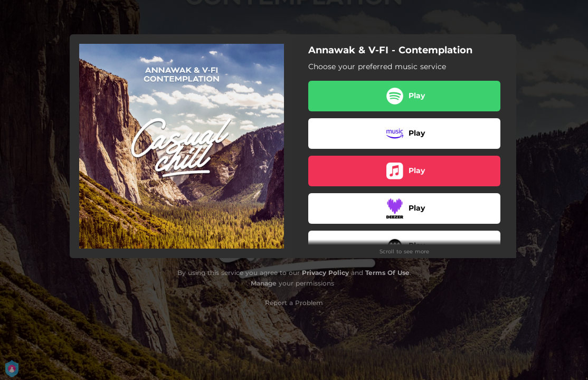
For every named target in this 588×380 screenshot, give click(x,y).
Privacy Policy (325, 273)
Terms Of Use (387, 273)
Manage (264, 283)
